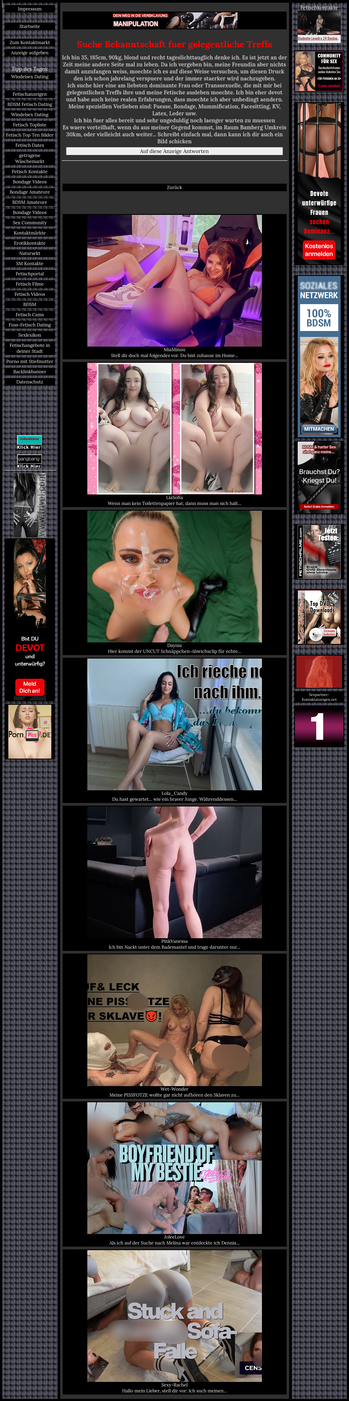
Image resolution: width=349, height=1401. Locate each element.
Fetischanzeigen (30, 94)
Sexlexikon (29, 335)
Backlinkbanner (29, 372)
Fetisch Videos (30, 294)
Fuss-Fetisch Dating (30, 325)
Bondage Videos (30, 182)
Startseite (29, 26)
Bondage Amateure (30, 192)
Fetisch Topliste (29, 125)
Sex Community (30, 223)
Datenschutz (29, 382)
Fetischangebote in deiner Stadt (30, 348)
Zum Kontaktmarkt (30, 42)
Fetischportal (30, 274)
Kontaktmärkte (30, 233)
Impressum (30, 9)
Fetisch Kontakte (30, 172)
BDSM (29, 304)
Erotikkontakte (30, 243)
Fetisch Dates (30, 145)
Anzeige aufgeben (29, 53)
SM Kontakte (30, 263)
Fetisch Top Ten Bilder (29, 135)
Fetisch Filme (30, 284)
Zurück (174, 187)
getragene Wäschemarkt (29, 158)
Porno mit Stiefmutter (29, 361)
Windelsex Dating (29, 77)
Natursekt (29, 253)
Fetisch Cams (30, 315)
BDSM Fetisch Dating (29, 104)
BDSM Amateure (29, 202)
